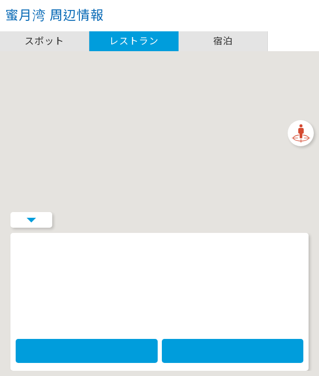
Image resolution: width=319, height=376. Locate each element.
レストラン (134, 41)
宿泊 (223, 41)
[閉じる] (162, 136)
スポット (44, 41)
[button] (159, 176)
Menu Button (31, 358)
